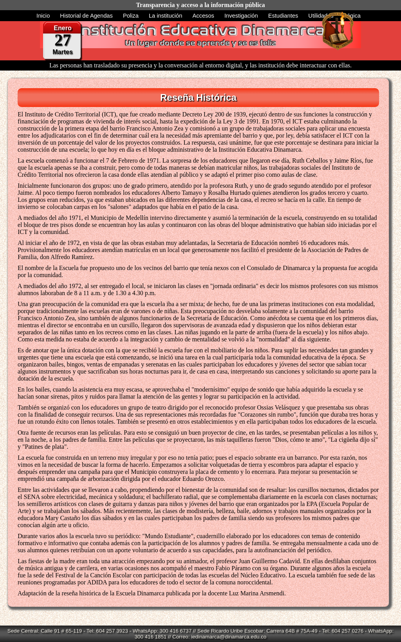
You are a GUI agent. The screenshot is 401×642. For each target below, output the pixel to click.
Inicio (43, 16)
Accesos (203, 16)
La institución (165, 16)
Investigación (241, 16)
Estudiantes (283, 16)
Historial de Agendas (86, 16)
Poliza (131, 16)
